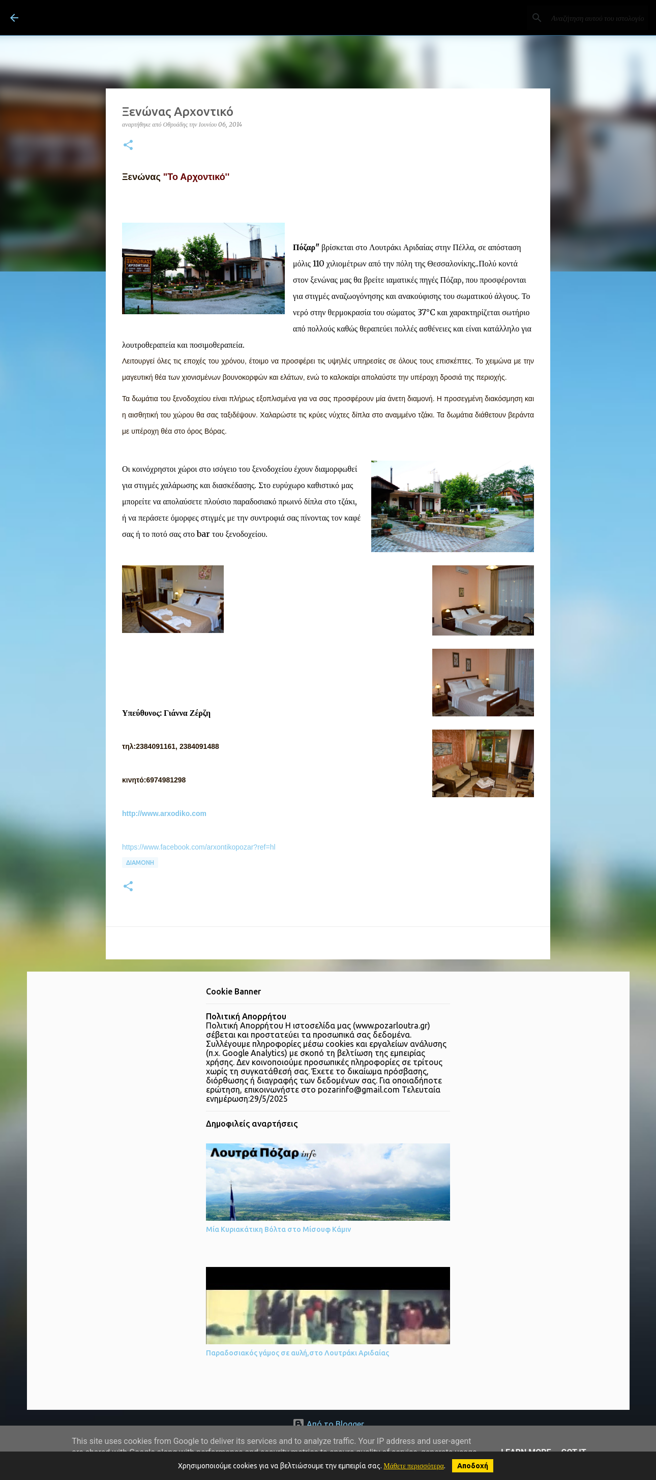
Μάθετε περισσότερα (413, 1465)
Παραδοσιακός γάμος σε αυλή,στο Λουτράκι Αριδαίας (297, 1353)
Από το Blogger (328, 1424)
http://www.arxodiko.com (164, 813)
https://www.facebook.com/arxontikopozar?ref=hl (199, 847)
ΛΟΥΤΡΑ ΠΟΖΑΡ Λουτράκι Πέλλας (149, 17)
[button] (128, 146)
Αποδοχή (472, 1466)
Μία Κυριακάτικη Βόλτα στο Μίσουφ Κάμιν (278, 1229)
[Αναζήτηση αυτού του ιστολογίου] (594, 18)
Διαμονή (140, 862)
